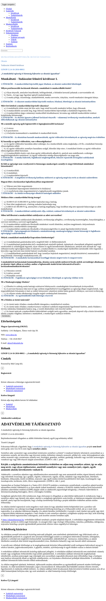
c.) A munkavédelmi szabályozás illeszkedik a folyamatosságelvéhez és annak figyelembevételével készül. (46, 229)
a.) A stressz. (9, 128)
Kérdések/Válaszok (13, 31)
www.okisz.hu (11, 335)
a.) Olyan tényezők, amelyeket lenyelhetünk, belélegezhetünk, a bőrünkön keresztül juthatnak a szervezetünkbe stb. (49, 93)
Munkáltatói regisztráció (15, 388)
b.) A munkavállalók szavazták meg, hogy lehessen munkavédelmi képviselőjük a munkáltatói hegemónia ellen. (48, 111)
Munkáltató (10, 406)
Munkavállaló (11, 409)
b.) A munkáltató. (11, 173)
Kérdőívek (15, 13)
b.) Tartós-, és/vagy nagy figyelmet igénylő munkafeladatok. (27, 95)
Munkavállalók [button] (12, 24)
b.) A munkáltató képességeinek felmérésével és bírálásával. (27, 189)
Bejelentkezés (11, 46)
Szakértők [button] (10, 11)
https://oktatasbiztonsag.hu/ (13, 520)
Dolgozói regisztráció (14, 391)
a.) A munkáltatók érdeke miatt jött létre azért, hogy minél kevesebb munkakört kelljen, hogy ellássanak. (45, 108)
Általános (14, 35)
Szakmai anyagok (18, 37)
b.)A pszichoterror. (11, 131)
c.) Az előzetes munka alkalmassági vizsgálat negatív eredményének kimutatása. (35, 293)
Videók (13, 39)
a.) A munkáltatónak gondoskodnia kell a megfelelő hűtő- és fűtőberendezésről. (35, 242)
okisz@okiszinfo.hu (15, 343)
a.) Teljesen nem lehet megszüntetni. (18, 186)
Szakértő (9, 404)
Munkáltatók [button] (11, 17)
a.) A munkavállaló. (11, 170)
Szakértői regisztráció (14, 386)
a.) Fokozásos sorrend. (13, 271)
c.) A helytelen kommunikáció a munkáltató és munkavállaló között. (30, 133)
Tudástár (14, 42)
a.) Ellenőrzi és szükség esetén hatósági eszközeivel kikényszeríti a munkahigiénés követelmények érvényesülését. (49, 286)
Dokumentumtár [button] (12, 33)
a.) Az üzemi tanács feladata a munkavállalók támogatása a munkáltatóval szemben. (37, 304)
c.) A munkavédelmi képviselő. (16, 175)
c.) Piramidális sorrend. (13, 276)
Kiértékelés (6, 316)
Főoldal (9, 9)
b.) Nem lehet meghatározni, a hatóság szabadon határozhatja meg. (30, 204)
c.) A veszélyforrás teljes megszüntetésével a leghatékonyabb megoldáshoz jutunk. (36, 191)
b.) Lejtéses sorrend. (12, 273)
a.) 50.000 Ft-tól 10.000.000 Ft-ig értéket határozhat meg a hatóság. (30, 202)
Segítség (9, 44)
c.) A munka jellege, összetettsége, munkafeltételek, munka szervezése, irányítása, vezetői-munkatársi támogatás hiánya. (51, 97)
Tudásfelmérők (17, 15)
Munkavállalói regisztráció (16, 598)
